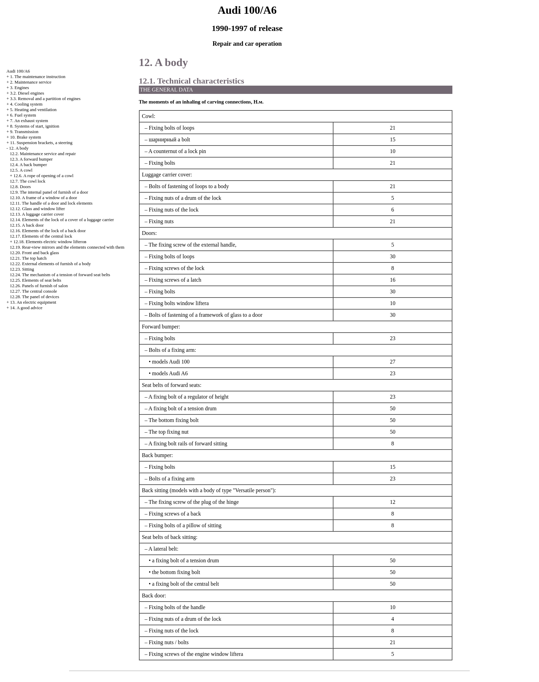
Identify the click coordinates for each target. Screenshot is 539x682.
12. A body (19, 148)
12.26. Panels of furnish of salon (39, 285)
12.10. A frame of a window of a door (43, 197)
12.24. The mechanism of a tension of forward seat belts (60, 274)
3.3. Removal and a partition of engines (45, 98)
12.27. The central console (33, 291)
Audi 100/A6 (18, 71)
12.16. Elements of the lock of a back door (48, 230)
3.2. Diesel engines (27, 93)
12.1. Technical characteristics (191, 80)
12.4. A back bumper (28, 164)
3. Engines (19, 87)
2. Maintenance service (30, 82)
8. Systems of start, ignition (34, 126)
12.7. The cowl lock (27, 181)
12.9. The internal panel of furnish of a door (49, 192)
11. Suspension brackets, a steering (41, 142)
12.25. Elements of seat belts (35, 280)
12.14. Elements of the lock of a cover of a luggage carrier (62, 219)
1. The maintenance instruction (37, 76)
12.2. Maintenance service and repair (43, 153)
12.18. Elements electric (49, 241)
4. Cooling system (26, 104)
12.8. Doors (20, 186)
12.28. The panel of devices (34, 296)
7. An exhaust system (29, 120)
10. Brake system (25, 137)
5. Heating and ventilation (33, 109)
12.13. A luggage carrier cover (37, 214)
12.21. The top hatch (28, 258)
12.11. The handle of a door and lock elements (51, 203)
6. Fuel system (23, 115)
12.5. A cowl (21, 170)
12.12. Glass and (37, 208)
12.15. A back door (27, 225)
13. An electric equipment (33, 302)
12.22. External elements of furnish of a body (50, 263)
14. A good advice (26, 307)
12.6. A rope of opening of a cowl (43, 175)
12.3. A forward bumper (31, 159)
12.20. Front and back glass (34, 252)
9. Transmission (24, 131)
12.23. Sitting (22, 269)
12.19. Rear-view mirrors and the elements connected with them (67, 247)
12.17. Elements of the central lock (41, 236)
